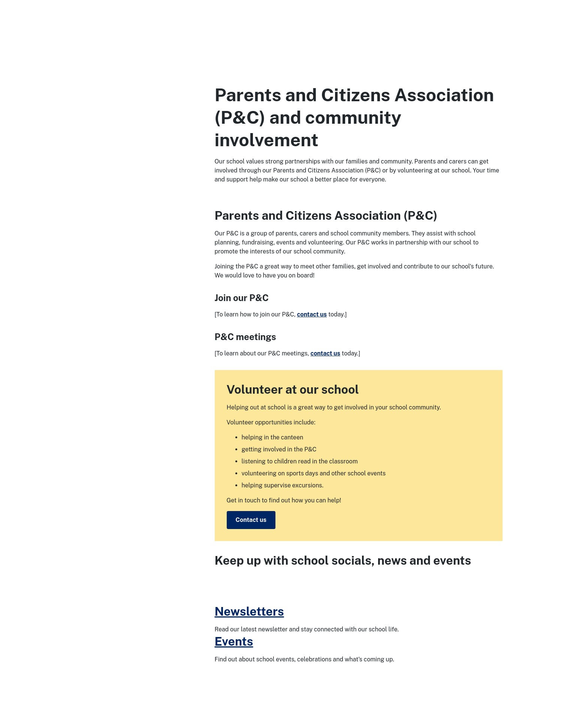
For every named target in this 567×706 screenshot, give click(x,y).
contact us (312, 314)
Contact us (251, 519)
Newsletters (249, 611)
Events (234, 641)
